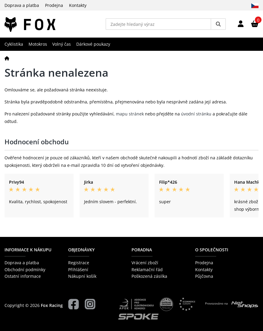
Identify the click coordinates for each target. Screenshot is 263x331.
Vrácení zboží (145, 262)
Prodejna (54, 5)
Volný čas (61, 44)
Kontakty (77, 5)
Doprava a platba (22, 5)
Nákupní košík (82, 276)
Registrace (78, 262)
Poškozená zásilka (149, 276)
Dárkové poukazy (93, 44)
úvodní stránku (196, 114)
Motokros (38, 44)
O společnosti (211, 250)
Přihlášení (78, 269)
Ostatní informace (23, 276)
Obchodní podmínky (25, 269)
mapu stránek (130, 114)
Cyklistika (14, 44)
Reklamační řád (147, 269)
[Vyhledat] (218, 24)
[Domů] (7, 58)
